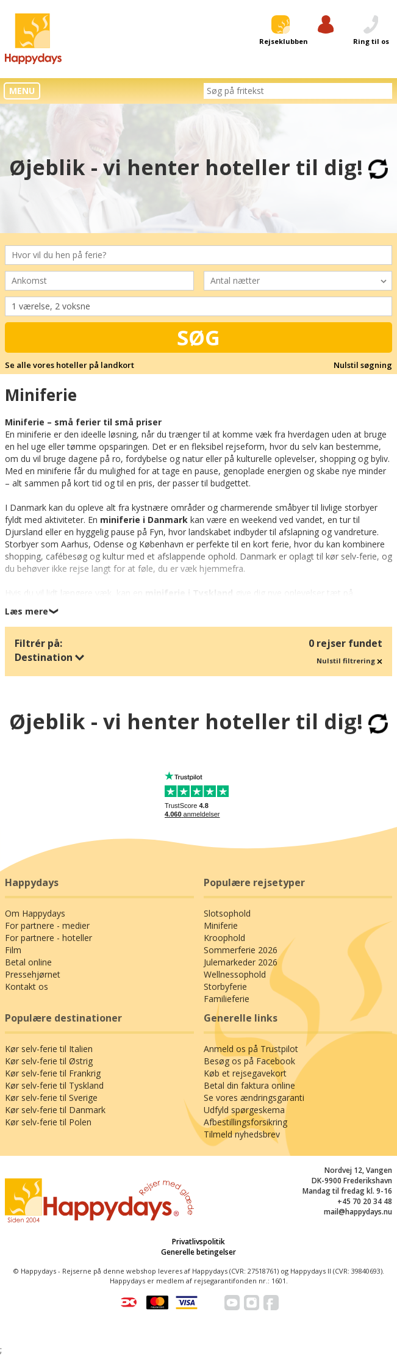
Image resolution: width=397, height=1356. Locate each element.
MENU (22, 90)
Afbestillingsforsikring (245, 1122)
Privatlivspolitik (198, 1241)
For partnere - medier (47, 925)
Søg (198, 337)
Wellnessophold (235, 974)
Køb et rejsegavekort (245, 1073)
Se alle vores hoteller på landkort (69, 364)
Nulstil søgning (363, 364)
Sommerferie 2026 (240, 950)
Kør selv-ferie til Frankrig (53, 1073)
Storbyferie (225, 986)
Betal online (28, 962)
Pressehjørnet (32, 974)
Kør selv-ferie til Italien (49, 1049)
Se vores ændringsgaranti (254, 1097)
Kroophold (224, 937)
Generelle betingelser (198, 1252)
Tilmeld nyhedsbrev (242, 1134)
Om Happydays (35, 913)
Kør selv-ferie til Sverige (51, 1097)
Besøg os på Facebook (249, 1061)
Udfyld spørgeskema (244, 1110)
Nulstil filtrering (349, 660)
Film (13, 950)
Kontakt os (26, 986)
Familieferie (226, 998)
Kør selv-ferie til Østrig (49, 1061)
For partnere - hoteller (48, 937)
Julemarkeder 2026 (240, 962)
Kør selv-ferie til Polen (48, 1122)
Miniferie (221, 925)
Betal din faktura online (249, 1085)
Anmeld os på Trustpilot (251, 1049)
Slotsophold (227, 913)
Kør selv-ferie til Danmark (55, 1110)
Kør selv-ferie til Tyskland (54, 1085)
